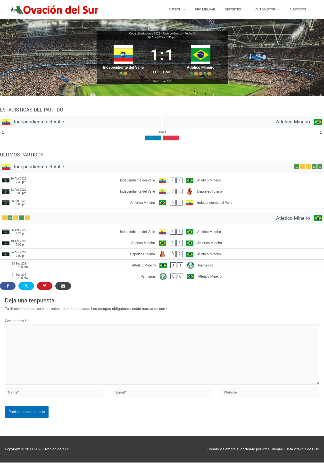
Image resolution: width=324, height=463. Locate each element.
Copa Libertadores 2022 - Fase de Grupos (156, 34)
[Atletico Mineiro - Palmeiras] (162, 265)
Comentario (15, 321)
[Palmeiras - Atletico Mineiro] (162, 277)
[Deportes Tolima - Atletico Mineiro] (162, 254)
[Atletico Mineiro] (243, 122)
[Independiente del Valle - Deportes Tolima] (162, 192)
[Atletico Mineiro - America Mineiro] (162, 243)
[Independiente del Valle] (80, 122)
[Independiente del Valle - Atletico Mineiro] (162, 181)
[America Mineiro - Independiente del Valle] (162, 203)
